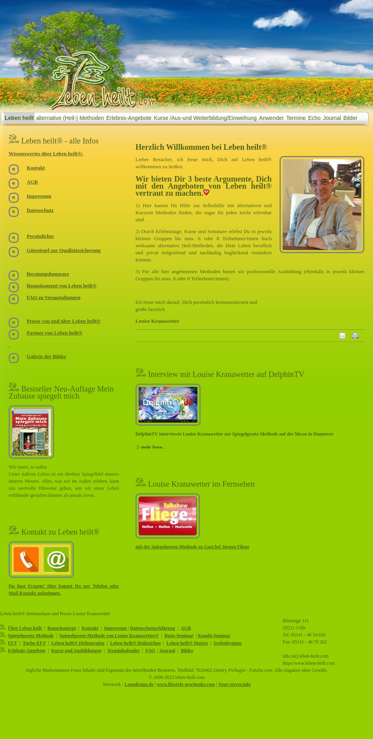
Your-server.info (234, 684)
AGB (186, 628)
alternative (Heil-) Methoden (70, 118)
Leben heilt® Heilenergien (77, 643)
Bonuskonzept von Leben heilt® (62, 286)
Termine (296, 118)
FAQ (150, 650)
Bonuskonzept (62, 628)
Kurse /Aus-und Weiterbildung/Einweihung (205, 118)
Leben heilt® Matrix (187, 643)
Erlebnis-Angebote (129, 118)
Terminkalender (123, 650)
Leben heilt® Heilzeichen (135, 643)
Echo (314, 118)
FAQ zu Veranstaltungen (53, 297)
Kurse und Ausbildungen (76, 650)
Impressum (115, 628)
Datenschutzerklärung (152, 628)
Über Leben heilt (25, 628)
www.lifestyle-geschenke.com (186, 684)
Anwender (271, 118)
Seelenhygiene (228, 643)
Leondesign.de (139, 684)
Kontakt (90, 628)
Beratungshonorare (48, 274)
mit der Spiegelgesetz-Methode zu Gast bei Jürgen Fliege (192, 547)
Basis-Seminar (179, 635)
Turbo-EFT (34, 643)
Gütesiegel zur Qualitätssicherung (64, 250)
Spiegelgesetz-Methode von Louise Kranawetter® (109, 635)
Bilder (351, 118)
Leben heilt (19, 118)
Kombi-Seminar (214, 635)
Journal (332, 118)
